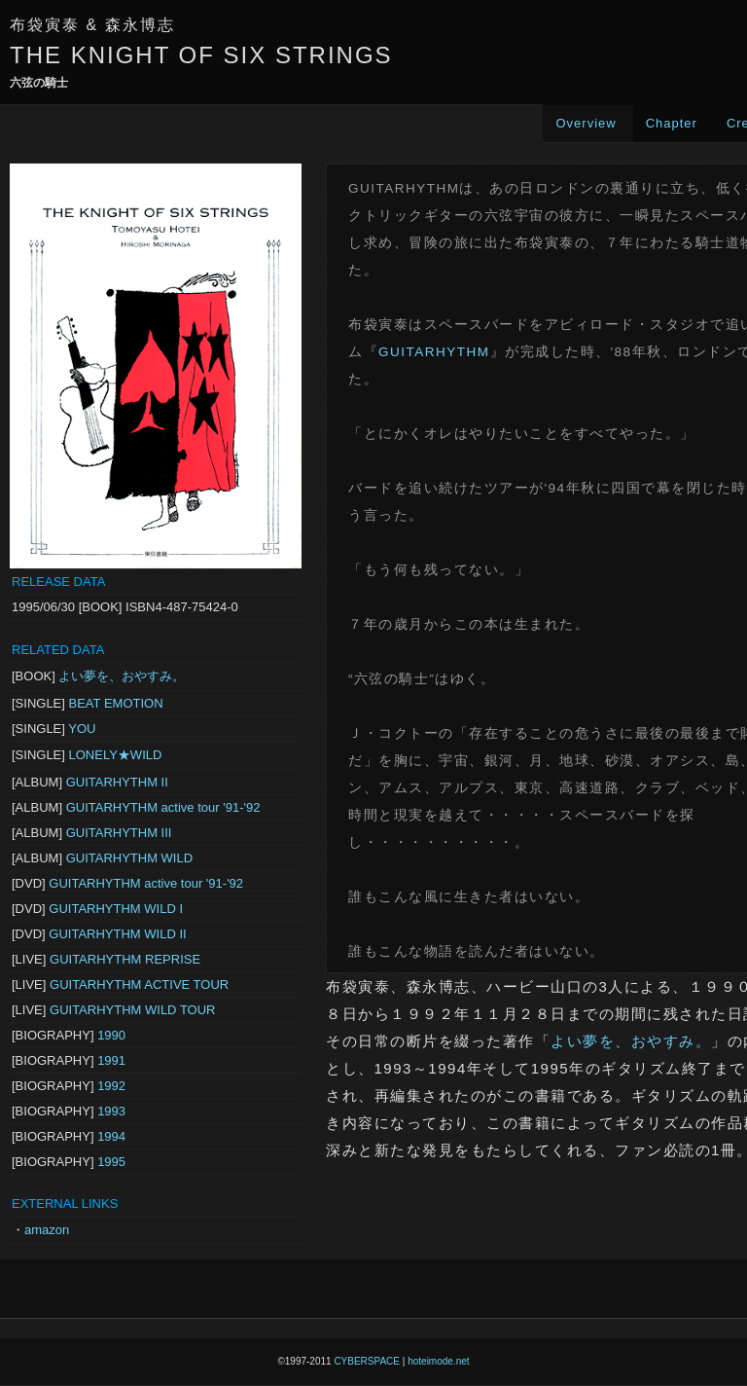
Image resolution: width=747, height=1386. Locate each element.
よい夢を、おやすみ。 (121, 676)
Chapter (671, 123)
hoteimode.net (438, 1361)
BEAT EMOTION (116, 703)
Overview (585, 123)
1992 (111, 1085)
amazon (46, 1229)
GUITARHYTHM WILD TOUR (132, 1010)
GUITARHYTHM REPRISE (125, 959)
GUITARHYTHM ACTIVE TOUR (139, 984)
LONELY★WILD (115, 755)
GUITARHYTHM (434, 352)
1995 (111, 1161)
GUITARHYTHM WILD (129, 858)
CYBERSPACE (367, 1361)
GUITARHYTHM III (119, 832)
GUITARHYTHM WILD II (117, 934)
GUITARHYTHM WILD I (116, 908)
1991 (111, 1060)
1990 (111, 1035)
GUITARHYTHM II (117, 782)
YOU (81, 728)
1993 (111, 1111)
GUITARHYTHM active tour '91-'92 (163, 807)
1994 (111, 1136)
